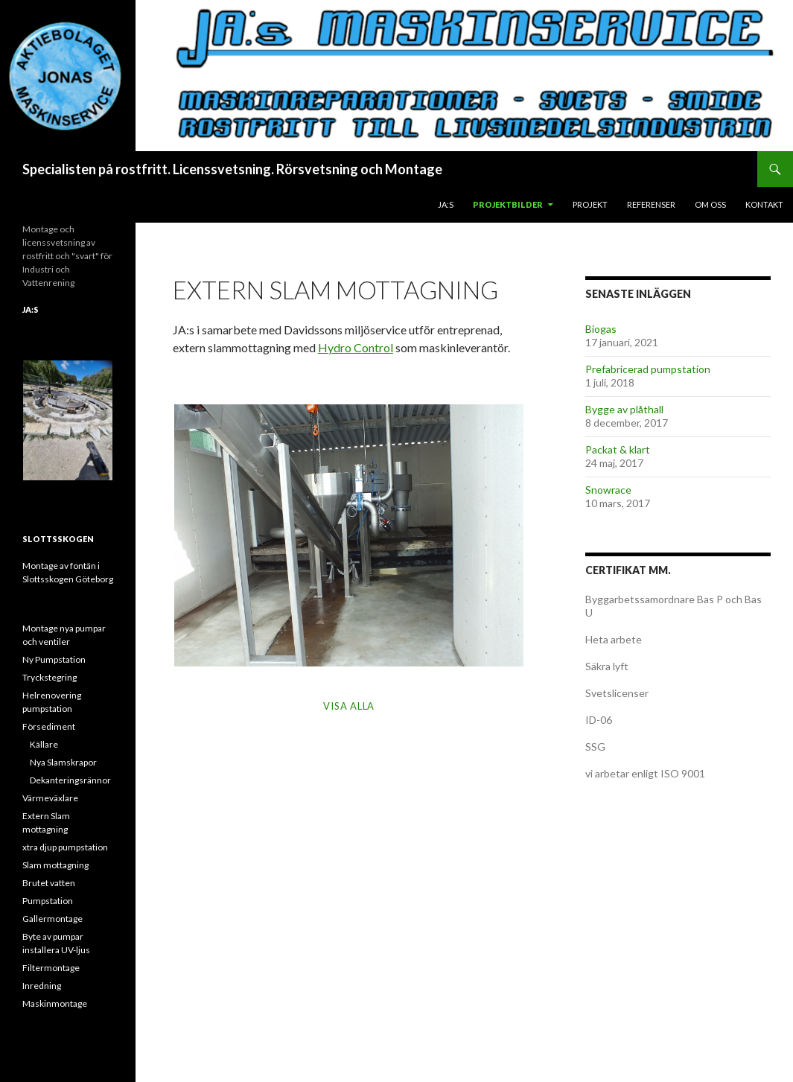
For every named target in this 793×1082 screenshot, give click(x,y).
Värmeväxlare (50, 797)
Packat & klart (617, 449)
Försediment (48, 726)
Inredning (41, 985)
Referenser (651, 204)
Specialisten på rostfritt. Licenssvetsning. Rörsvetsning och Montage (232, 169)
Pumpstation (47, 900)
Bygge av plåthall (624, 409)
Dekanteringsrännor (70, 780)
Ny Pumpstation (54, 659)
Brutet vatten (48, 882)
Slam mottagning (55, 865)
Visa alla (349, 706)
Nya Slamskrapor (63, 762)
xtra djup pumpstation (65, 847)
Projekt (590, 204)
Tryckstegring (49, 677)
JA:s (445, 204)
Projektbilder (508, 204)
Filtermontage (51, 967)
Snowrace (608, 489)
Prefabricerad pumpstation (647, 369)
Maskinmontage (54, 1003)
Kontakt (764, 204)
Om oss (710, 204)
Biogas (601, 328)
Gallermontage (52, 918)
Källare (44, 744)
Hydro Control (355, 347)
